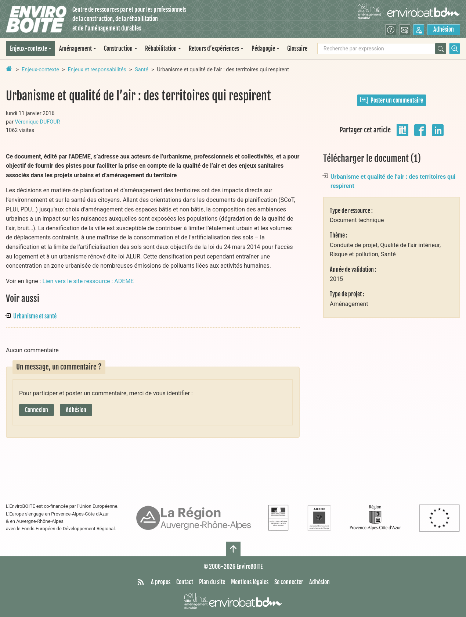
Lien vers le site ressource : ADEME (88, 281)
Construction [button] (118, 48)
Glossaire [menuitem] (297, 48)
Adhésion (443, 29)
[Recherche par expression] (376, 48)
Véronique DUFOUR (37, 122)
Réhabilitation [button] (161, 48)
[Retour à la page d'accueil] (9, 68)
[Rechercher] (440, 48)
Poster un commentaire (391, 100)
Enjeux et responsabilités (97, 70)
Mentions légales (249, 582)
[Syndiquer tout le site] (140, 582)
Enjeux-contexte (40, 70)
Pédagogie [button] (263, 48)
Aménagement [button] (75, 48)
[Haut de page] (233, 549)
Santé (141, 70)
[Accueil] (36, 19)
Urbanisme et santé (35, 316)
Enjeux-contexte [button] (28, 48)
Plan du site (212, 582)
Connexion (36, 410)
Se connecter (288, 582)
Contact (184, 582)
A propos (160, 582)
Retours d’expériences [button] (214, 48)
